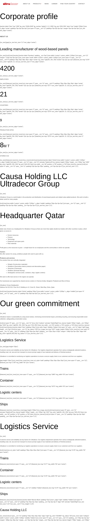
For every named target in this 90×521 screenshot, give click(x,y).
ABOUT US (26, 3)
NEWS (47, 3)
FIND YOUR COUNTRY (67, 3)
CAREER (54, 3)
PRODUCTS (37, 4)
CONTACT (81, 3)
